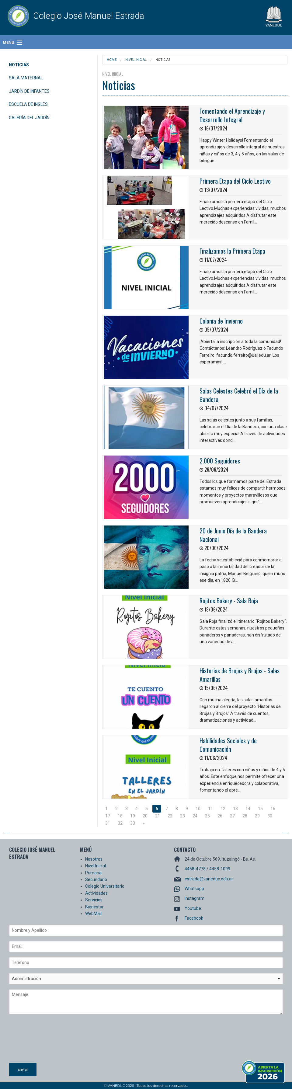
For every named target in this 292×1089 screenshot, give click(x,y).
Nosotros (94, 859)
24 (195, 815)
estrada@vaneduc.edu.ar (209, 878)
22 (170, 815)
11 (210, 808)
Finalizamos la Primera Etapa (232, 250)
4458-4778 (195, 868)
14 (247, 808)
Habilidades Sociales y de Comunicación (228, 745)
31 (107, 823)
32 (120, 823)
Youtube (193, 908)
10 (198, 808)
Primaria (93, 872)
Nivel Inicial (136, 60)
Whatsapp (194, 888)
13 (235, 808)
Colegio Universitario (104, 886)
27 (232, 815)
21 (157, 815)
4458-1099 (219, 868)
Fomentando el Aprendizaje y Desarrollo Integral (232, 115)
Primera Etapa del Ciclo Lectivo (235, 181)
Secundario (96, 879)
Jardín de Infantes (29, 91)
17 (107, 815)
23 (182, 815)
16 (272, 808)
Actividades (96, 893)
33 (132, 823)
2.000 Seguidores (220, 460)
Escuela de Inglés (28, 104)
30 (269, 815)
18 (120, 815)
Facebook (194, 918)
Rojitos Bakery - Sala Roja (229, 600)
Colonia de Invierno (221, 320)
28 (244, 815)
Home (111, 60)
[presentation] (34, 1041)
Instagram (194, 898)
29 (257, 815)
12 (223, 808)
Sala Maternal (26, 77)
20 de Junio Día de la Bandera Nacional (233, 535)
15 (260, 808)
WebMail (93, 913)
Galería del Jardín (29, 117)
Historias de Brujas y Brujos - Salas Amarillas (240, 675)
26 (219, 815)
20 (145, 815)
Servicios (94, 899)
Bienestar (94, 906)
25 (207, 815)
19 (132, 815)
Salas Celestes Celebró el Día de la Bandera (239, 395)
